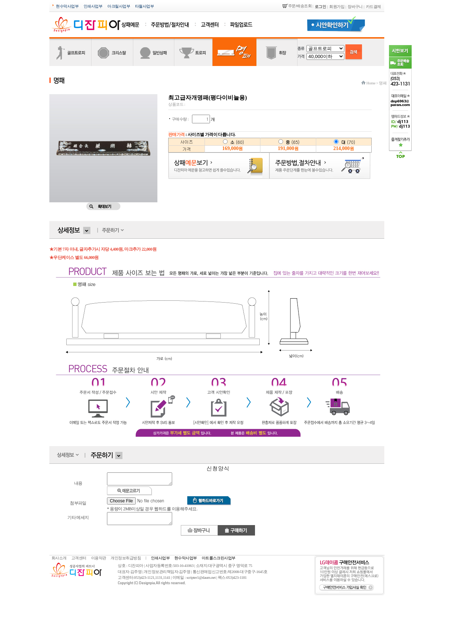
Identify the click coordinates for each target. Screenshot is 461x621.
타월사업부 (144, 6)
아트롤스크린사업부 (219, 562)
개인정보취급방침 (126, 562)
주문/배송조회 (300, 6)
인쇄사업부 (93, 6)
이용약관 (98, 562)
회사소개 (59, 562)
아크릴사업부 (118, 6)
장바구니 (355, 6)
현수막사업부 (67, 6)
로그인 (320, 6)
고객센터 (78, 562)
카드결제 (373, 6)
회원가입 (336, 6)
